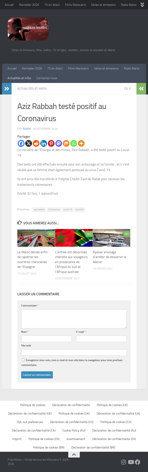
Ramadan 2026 (29, 5)
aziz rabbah (39, 209)
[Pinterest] (51, 143)
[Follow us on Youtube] (130, 462)
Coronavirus (54, 209)
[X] (28, 143)
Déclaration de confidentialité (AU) (114, 430)
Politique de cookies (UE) (112, 405)
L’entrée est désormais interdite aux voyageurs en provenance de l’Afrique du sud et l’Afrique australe (71, 262)
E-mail (81, 332)
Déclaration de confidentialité (71, 405)
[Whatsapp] (73, 143)
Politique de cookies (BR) (48, 447)
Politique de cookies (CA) (115, 422)
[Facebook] (21, 143)
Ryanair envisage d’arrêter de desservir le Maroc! (109, 257)
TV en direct (52, 5)
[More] (81, 143)
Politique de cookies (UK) (74, 413)
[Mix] (66, 143)
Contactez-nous (46, 78)
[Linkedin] (43, 143)
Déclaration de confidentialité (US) (71, 422)
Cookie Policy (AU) (73, 430)
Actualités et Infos (19, 78)
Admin (27, 128)
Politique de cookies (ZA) (44, 439)
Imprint (17, 439)
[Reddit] (36, 143)
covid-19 (67, 209)
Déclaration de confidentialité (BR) (93, 447)
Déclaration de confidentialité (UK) (118, 413)
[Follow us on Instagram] (123, 462)
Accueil (9, 5)
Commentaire (30, 305)
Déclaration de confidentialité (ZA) (114, 439)
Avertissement (75, 439)
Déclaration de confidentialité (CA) (34, 430)
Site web (26, 345)
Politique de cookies (32, 405)
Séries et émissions (103, 5)
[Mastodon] (58, 143)
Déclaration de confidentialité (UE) (30, 413)
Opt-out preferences (30, 422)
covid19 (79, 209)
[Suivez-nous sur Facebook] (137, 462)
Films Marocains (75, 5)
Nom (25, 332)
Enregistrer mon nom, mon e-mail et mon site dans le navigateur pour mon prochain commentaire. (72, 363)
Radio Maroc (129, 5)
